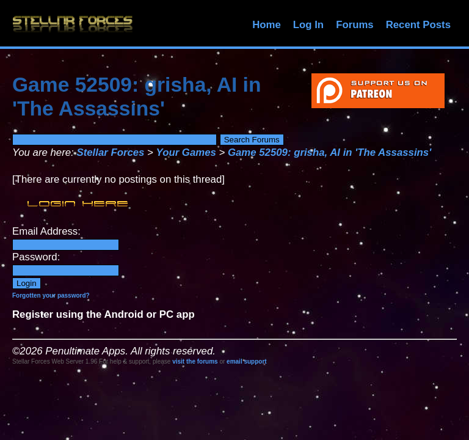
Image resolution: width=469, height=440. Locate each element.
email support (247, 361)
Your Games (186, 152)
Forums (355, 25)
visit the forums (194, 361)
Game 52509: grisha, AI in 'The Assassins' (329, 152)
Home (266, 25)
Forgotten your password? (51, 295)
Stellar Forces (110, 152)
